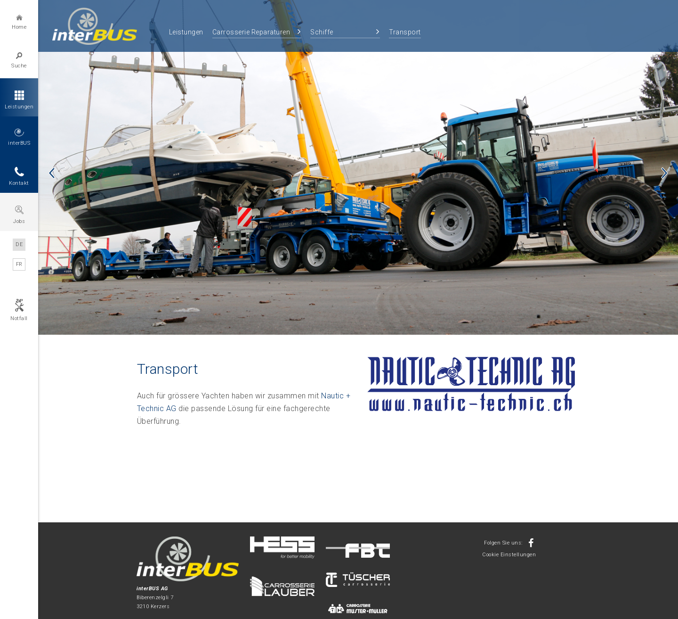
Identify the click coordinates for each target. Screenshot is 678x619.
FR (19, 264)
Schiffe (321, 32)
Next (664, 173)
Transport (405, 32)
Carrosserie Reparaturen (251, 32)
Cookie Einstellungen (509, 555)
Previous (51, 173)
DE (19, 244)
